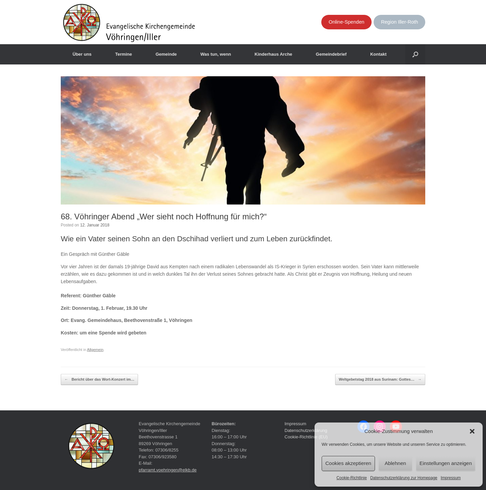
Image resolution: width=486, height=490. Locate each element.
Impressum (451, 477)
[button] (472, 431)
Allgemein (95, 350)
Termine (123, 54)
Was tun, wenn (215, 54)
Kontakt (378, 54)
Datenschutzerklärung (306, 430)
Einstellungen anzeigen (446, 463)
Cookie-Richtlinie (351, 477)
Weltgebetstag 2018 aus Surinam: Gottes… (380, 379)
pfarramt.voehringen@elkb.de (167, 469)
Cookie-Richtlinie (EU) (306, 436)
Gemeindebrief (331, 54)
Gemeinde (166, 54)
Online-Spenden (346, 22)
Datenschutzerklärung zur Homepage (403, 477)
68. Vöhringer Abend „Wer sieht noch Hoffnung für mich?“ (164, 216)
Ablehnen (395, 463)
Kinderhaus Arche (273, 54)
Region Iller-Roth (399, 22)
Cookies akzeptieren (348, 463)
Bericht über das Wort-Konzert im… (99, 379)
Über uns (82, 54)
